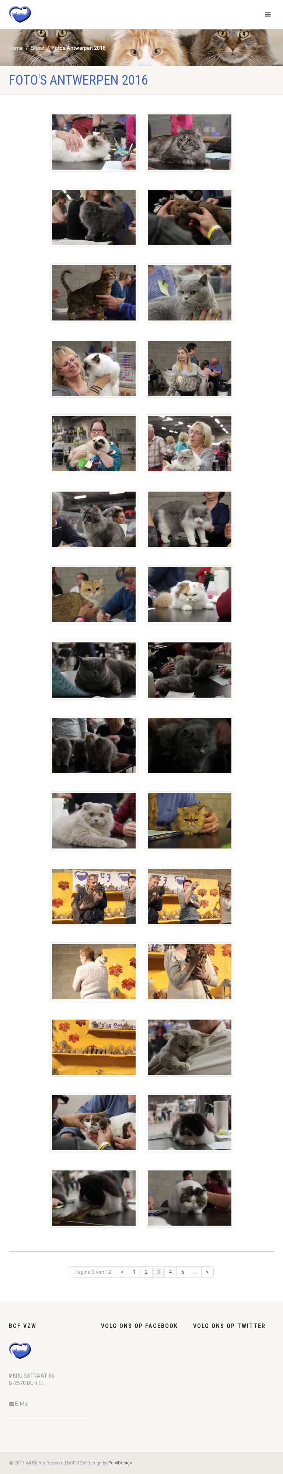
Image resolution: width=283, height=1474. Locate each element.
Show (37, 48)
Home (16, 48)
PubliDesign (120, 1463)
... (195, 1272)
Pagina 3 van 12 (92, 1272)
